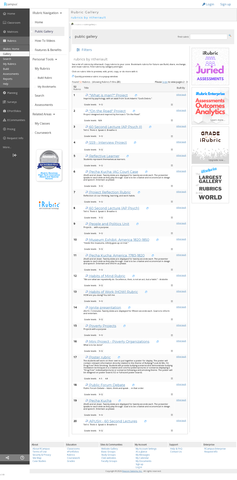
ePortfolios (73, 451)
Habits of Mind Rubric (105, 276)
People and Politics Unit (107, 224)
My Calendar (142, 457)
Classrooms (73, 448)
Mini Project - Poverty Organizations (117, 342)
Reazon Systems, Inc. (132, 471)
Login (208, 4)
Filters (84, 49)
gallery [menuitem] (7, 54)
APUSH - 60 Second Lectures (111, 421)
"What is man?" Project (106, 95)
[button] (229, 35)
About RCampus (41, 448)
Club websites (108, 457)
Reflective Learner (102, 156)
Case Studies (39, 461)
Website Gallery (109, 448)
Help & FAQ (176, 448)
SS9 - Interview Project (106, 143)
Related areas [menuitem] (41, 114)
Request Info (211, 451)
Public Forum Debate (105, 385)
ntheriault (181, 94)
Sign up (225, 4)
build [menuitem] (6, 69)
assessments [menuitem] (11, 74)
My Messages (143, 454)
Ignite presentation (103, 308)
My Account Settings (146, 448)
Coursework (73, 457)
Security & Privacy (42, 454)
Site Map (37, 457)
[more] (15, 147)
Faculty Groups (109, 461)
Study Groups (108, 454)
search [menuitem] (7, 59)
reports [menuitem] (7, 79)
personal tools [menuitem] (43, 59)
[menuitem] (15, 13)
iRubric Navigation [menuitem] (45, 13)
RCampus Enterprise (215, 448)
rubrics (79, 24)
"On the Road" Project (105, 111)
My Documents (143, 461)
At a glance (141, 451)
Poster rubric (98, 357)
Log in (139, 467)
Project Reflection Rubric (108, 192)
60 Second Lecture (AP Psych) (112, 208)
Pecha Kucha (98, 401)
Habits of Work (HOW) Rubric (111, 292)
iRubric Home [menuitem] (11, 49)
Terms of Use (40, 451)
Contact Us (176, 451)
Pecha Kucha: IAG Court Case (111, 172)
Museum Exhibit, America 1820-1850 (117, 240)
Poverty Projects (100, 326)
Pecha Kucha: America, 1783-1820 (115, 255)
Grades (71, 461)
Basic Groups (108, 451)
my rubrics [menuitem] (9, 64)
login (165, 82)
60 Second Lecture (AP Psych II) (113, 127)
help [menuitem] (5, 84)
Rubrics (71, 454)
